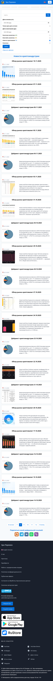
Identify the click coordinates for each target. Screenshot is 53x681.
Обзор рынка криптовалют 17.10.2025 (26, 431)
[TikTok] (40, 659)
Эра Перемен (7, 545)
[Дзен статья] (40, 655)
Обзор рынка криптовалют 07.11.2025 (26, 84)
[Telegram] (13, 663)
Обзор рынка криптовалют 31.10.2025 (26, 200)
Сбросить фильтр (8, 50)
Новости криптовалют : (10, 40)
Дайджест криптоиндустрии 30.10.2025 (26, 223)
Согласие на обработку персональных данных (15, 581)
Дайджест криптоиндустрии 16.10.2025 (26, 454)
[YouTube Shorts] (40, 646)
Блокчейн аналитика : (10, 38)
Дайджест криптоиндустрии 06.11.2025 (26, 107)
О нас (3, 554)
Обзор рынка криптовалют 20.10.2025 (26, 408)
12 (36, 525)
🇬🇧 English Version (6, 550)
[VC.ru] (13, 659)
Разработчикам (7, 609)
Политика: (5, 43)
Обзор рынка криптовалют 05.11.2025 (26, 130)
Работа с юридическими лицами (11, 567)
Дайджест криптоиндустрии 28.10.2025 (26, 269)
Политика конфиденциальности (11, 572)
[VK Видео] (13, 651)
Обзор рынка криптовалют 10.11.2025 (26, 61)
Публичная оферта (7, 576)
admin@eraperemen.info (8, 598)
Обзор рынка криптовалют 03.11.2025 (26, 176)
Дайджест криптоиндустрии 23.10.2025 (26, 338)
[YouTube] (13, 646)
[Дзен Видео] (13, 655)
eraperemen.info (21, 670)
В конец (42, 525)
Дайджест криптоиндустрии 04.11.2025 (26, 153)
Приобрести (5, 563)
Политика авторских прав (9, 585)
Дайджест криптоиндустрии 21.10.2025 (26, 385)
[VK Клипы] (40, 651)
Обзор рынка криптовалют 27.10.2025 (26, 292)
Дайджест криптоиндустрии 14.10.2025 (26, 500)
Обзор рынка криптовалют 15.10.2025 (26, 477)
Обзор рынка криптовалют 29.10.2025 (26, 246)
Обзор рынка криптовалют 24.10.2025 (26, 315)
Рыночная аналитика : (10, 35)
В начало (11, 525)
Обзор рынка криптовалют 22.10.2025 (26, 361)
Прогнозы (4, 558)
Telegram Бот (7, 603)
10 (27, 525)
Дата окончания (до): (9, 29)
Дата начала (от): (8, 19)
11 (32, 525)
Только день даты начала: (10, 26)
